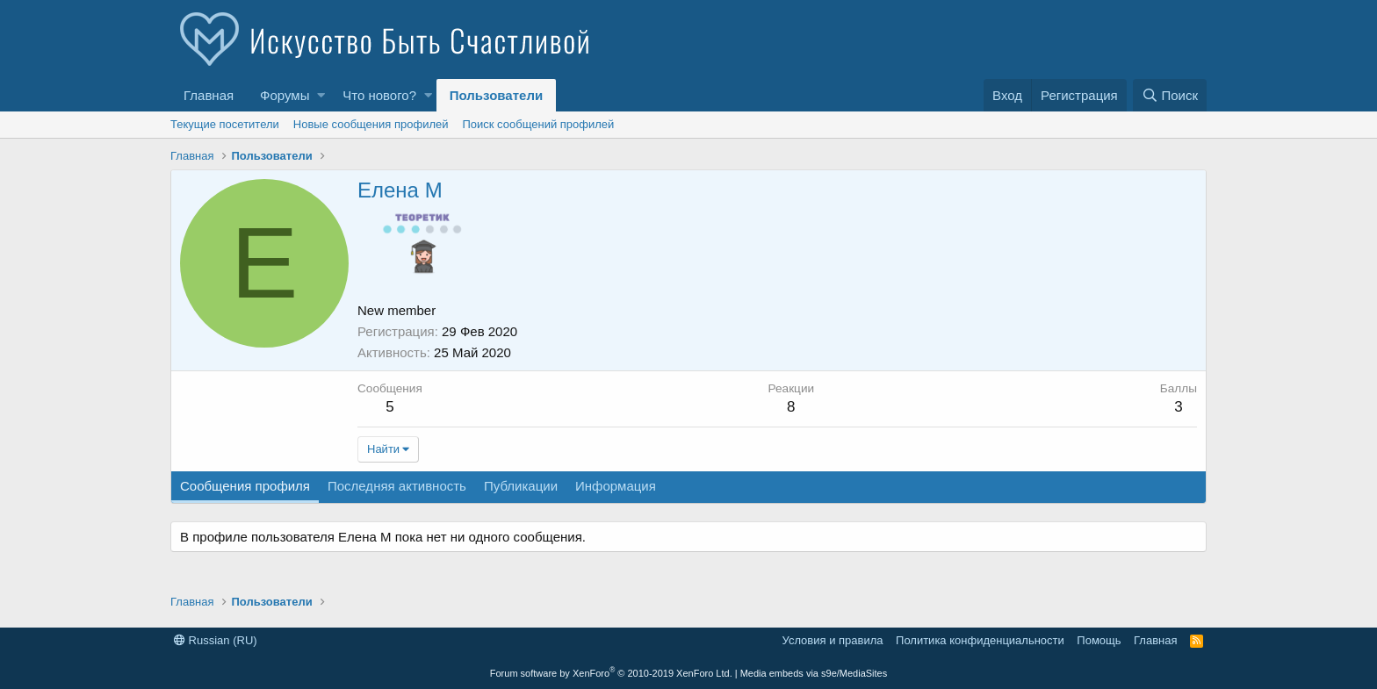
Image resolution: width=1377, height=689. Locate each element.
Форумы (284, 95)
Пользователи (496, 95)
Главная (209, 95)
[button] (321, 95)
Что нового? (379, 95)
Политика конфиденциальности (980, 640)
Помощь (1099, 640)
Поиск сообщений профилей (538, 124)
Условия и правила (832, 640)
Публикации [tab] (521, 485)
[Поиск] (1170, 95)
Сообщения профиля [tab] (245, 485)
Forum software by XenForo (611, 673)
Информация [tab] (615, 485)
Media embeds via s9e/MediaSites (814, 673)
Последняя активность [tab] (397, 485)
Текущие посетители (224, 124)
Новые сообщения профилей (371, 124)
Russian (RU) (215, 640)
